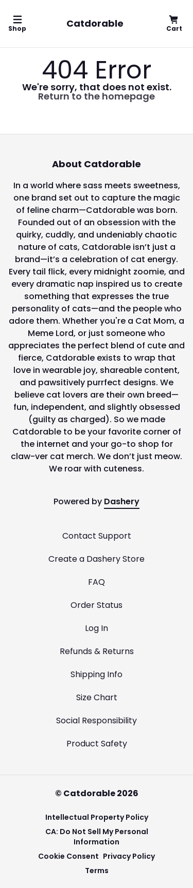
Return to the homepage (96, 96)
